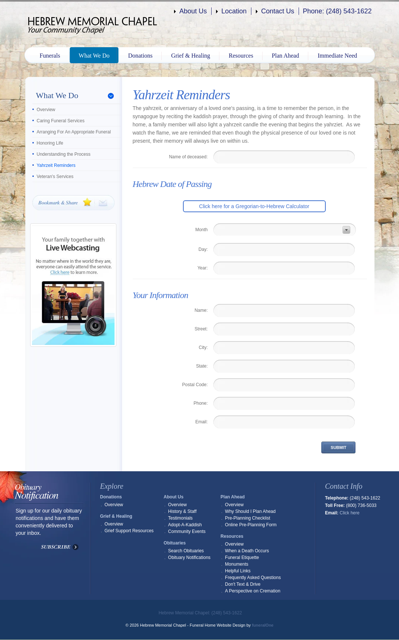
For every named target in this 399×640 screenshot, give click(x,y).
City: (203, 347)
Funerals (50, 55)
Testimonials (180, 518)
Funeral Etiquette (242, 557)
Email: (201, 421)
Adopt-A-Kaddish (185, 524)
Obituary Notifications (189, 557)
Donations (140, 55)
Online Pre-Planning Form (251, 524)
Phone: (200, 403)
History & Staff (182, 511)
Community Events (187, 531)
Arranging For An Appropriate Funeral (74, 132)
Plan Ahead (285, 55)
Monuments (236, 564)
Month (201, 229)
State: (201, 366)
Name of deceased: (188, 156)
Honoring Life (50, 143)
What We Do (94, 55)
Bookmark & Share (73, 202)
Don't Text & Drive (242, 584)
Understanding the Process (64, 154)
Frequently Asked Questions (253, 577)
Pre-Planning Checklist (247, 518)
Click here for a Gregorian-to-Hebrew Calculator (254, 206)
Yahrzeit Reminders (56, 165)
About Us (193, 11)
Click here (349, 512)
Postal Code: (195, 384)
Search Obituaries (186, 550)
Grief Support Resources (129, 530)
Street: (200, 329)
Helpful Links (238, 570)
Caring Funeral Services (61, 120)
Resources (241, 55)
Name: (200, 310)
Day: (203, 249)
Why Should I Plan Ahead (250, 511)
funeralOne (262, 625)
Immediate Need (337, 55)
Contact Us (277, 11)
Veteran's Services (55, 176)
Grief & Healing (190, 55)
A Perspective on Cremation (252, 591)
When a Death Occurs (247, 550)
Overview (46, 109)
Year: (202, 268)
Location (234, 11)
